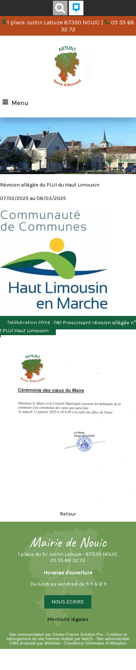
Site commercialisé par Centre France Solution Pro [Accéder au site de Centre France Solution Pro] (56, 634)
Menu (20, 103)
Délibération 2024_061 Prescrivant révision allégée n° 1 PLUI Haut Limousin (68, 327)
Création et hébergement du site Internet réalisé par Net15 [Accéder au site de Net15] (67, 636)
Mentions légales (67, 619)
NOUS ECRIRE (67, 602)
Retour (68, 514)
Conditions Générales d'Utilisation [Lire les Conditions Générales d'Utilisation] (95, 643)
